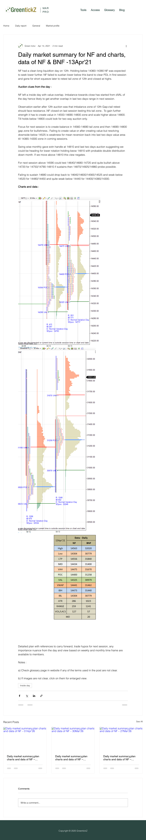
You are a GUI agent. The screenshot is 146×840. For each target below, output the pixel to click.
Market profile (52, 25)
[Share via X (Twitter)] (26, 695)
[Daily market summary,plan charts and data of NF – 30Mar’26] (73, 739)
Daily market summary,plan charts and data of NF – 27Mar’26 (119, 758)
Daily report (20, 25)
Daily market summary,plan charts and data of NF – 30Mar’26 (71, 758)
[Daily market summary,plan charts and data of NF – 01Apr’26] (24, 739)
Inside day (25, 685)
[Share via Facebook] (19, 695)
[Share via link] (41, 695)
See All (139, 721)
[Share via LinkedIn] (34, 695)
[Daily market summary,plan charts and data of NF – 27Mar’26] (121, 739)
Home (6, 25)
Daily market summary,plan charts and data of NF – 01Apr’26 (23, 758)
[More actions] (126, 46)
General (36, 25)
